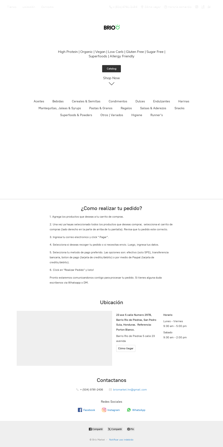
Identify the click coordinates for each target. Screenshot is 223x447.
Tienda (12, 6)
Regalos (126, 108)
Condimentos (118, 101)
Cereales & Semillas (86, 101)
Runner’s (156, 115)
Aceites (39, 101)
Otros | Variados (111, 115)
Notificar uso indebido (121, 439)
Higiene (136, 115)
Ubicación (28, 6)
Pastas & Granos (100, 108)
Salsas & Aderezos (153, 108)
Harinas (183, 101)
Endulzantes (161, 101)
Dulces (140, 101)
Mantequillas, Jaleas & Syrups (60, 108)
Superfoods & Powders (76, 115)
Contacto (47, 6)
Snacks (179, 108)
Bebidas (58, 101)
